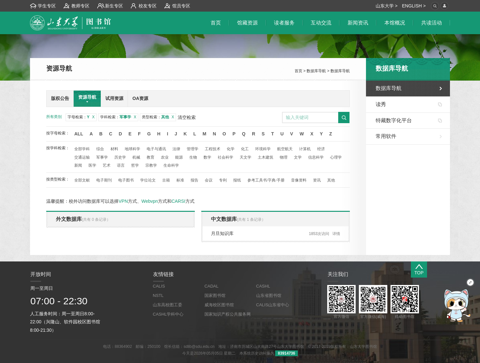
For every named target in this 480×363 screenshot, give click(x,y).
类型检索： (158, 117)
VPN (123, 201)
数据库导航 (316, 71)
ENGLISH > (414, 5)
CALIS (159, 286)
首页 (298, 71)
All (78, 133)
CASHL (263, 286)
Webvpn (149, 201)
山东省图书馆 (268, 295)
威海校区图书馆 (219, 304)
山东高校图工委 (167, 304)
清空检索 (187, 117)
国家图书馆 (214, 295)
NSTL (158, 295)
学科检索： (118, 117)
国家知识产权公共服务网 (227, 314)
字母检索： (81, 117)
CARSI (178, 201)
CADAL (211, 286)
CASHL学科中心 (168, 314)
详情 (336, 233)
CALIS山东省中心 (272, 304)
